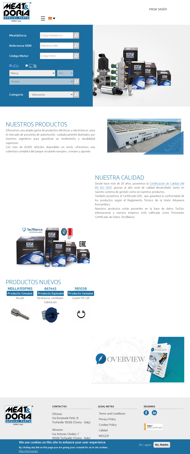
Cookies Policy (108, 424)
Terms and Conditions (112, 413)
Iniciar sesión (158, 9)
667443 (50, 288)
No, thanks (161, 444)
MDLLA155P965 (20, 288)
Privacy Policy (107, 419)
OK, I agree (145, 444)
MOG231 (104, 435)
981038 (81, 288)
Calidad (103, 430)
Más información (28, 451)
